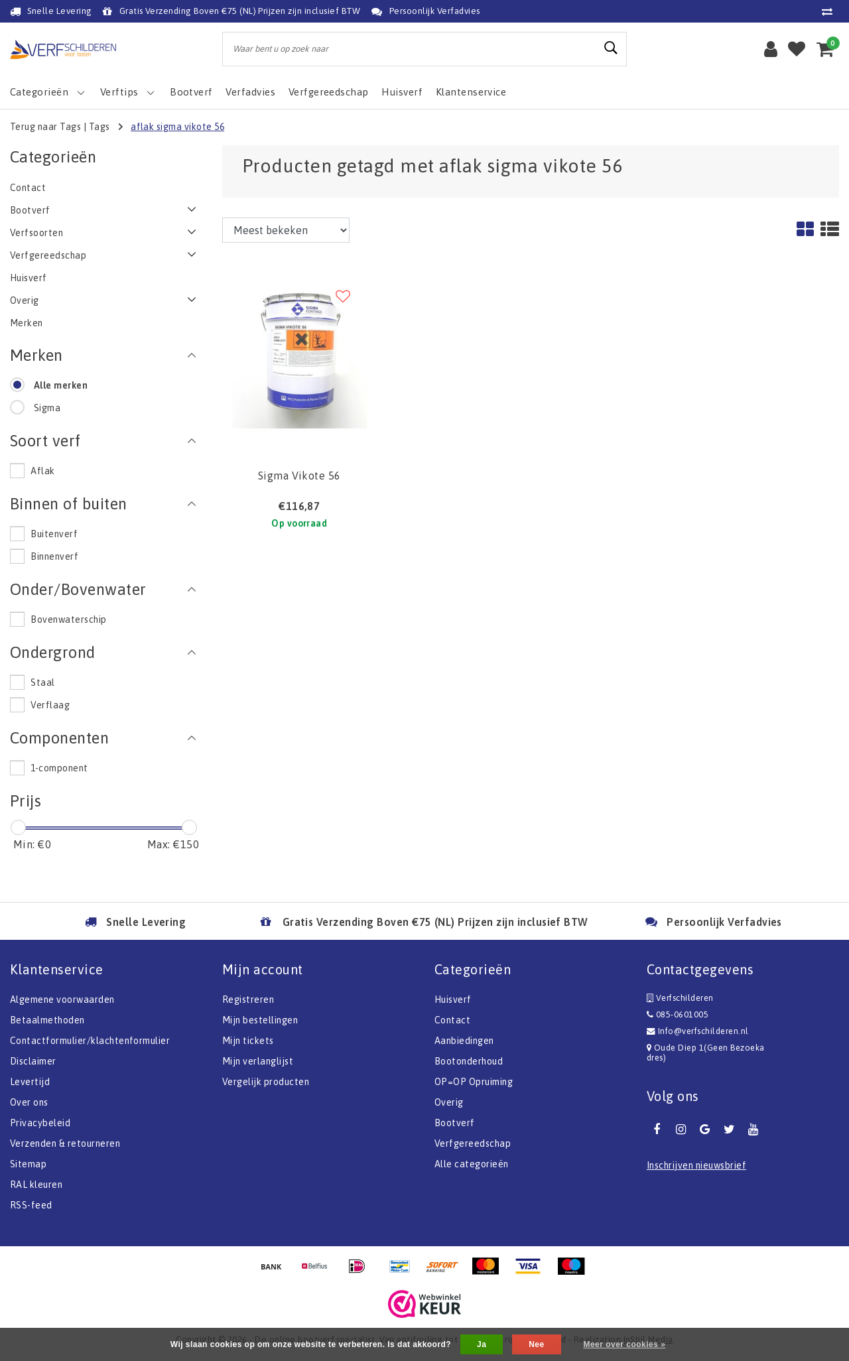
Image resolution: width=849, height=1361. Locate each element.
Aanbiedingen (464, 1040)
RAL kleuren (36, 1184)
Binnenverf (54, 556)
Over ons (29, 1102)
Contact (452, 1020)
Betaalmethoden (47, 1020)
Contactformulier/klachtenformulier (90, 1040)
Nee (536, 1344)
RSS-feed (31, 1205)
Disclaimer (33, 1061)
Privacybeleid (40, 1123)
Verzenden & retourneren (65, 1143)
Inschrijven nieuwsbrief (696, 1165)
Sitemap (28, 1164)
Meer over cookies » (624, 1344)
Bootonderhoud (468, 1061)
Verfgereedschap (472, 1143)
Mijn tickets (248, 1040)
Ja (481, 1344)
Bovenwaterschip (68, 619)
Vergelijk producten (265, 1081)
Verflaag (50, 705)
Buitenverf (54, 534)
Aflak (42, 471)
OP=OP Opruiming (473, 1081)
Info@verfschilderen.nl (698, 1031)
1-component (59, 768)
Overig (449, 1102)
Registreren (248, 999)
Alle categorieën (471, 1164)
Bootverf (454, 1123)
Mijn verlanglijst (257, 1061)
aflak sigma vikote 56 (177, 126)
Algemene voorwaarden (62, 999)
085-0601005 (677, 1014)
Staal (42, 682)
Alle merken (61, 385)
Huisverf (453, 999)
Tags (99, 126)
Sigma (47, 408)
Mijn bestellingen (260, 1020)
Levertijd (30, 1081)
